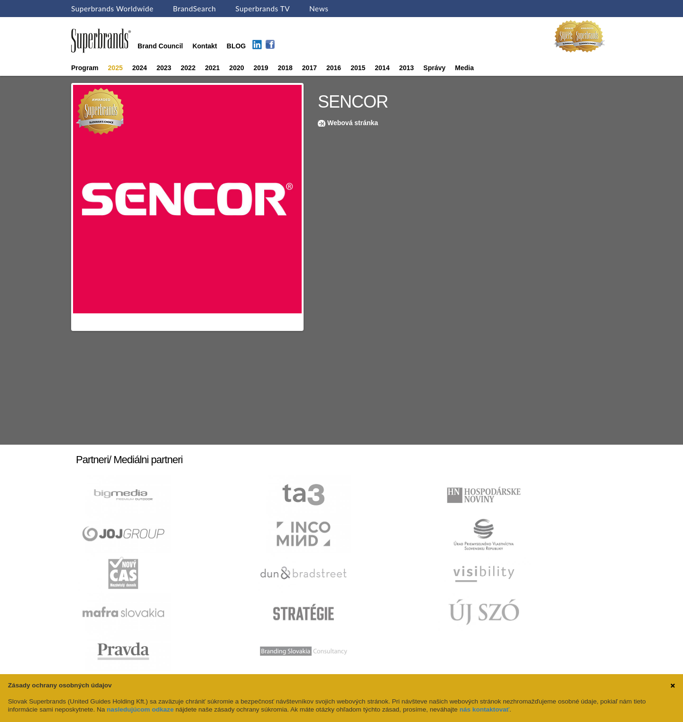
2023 (164, 68)
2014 (382, 68)
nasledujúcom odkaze (140, 709)
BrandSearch (194, 8)
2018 (285, 68)
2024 (139, 68)
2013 (406, 68)
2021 (212, 68)
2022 (188, 68)
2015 (358, 68)
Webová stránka (352, 123)
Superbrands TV (262, 8)
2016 (333, 68)
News (318, 8)
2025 (115, 68)
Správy (435, 68)
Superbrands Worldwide (112, 8)
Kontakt (205, 46)
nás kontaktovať (484, 709)
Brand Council (160, 46)
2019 (261, 68)
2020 (236, 68)
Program (85, 68)
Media (464, 68)
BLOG (236, 46)
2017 (309, 68)
